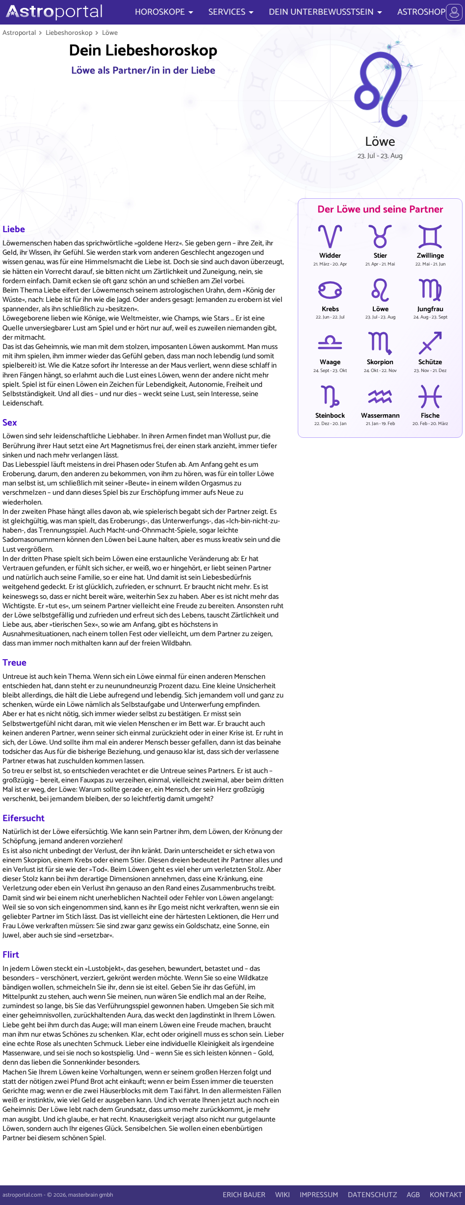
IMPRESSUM (319, 1195)
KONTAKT (446, 1195)
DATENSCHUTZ (372, 1195)
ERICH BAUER (244, 1195)
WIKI (282, 1195)
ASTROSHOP (421, 12)
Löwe (110, 32)
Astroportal (19, 32)
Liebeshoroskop (69, 32)
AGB (413, 1195)
